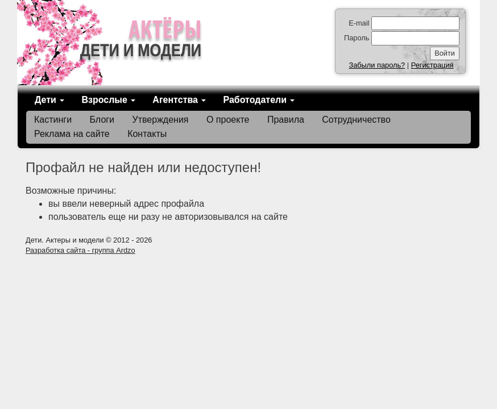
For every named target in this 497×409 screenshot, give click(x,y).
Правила (285, 119)
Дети (49, 100)
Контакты (147, 134)
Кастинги (53, 119)
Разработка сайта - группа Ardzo (80, 250)
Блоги (102, 119)
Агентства (179, 100)
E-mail (359, 23)
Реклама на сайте (72, 134)
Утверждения (160, 119)
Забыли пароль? (377, 65)
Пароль (356, 38)
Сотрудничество (356, 119)
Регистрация (432, 65)
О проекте (227, 119)
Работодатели (259, 100)
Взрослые (108, 100)
